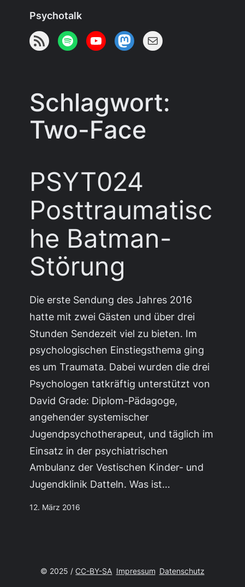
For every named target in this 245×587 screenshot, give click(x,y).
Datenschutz (182, 571)
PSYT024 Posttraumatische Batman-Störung (120, 223)
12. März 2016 (54, 507)
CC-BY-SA (93, 571)
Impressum (136, 571)
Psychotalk (55, 15)
